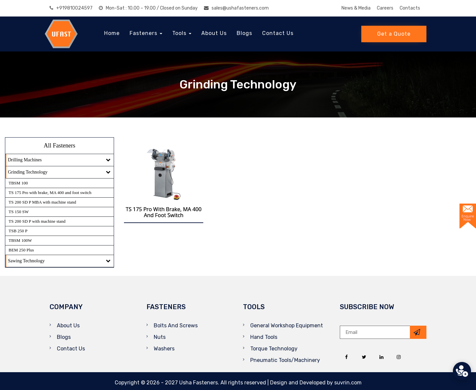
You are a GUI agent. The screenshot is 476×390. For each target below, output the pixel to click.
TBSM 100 (18, 182)
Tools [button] (181, 33)
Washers (164, 348)
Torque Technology (274, 348)
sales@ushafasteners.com (236, 8)
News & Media (356, 8)
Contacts (410, 8)
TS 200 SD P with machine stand (37, 221)
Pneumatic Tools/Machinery (285, 360)
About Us (214, 33)
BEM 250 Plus (21, 249)
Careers (385, 8)
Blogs (244, 33)
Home (112, 33)
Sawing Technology (26, 260)
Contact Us (278, 33)
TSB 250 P (18, 230)
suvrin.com (348, 382)
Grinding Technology (28, 172)
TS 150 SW (19, 211)
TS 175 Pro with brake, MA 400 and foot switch (50, 192)
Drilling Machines (25, 159)
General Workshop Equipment (286, 325)
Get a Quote (394, 34)
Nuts (160, 337)
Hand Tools (263, 337)
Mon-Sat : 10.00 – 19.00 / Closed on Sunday (148, 8)
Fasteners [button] (146, 33)
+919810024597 (71, 8)
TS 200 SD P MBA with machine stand (42, 202)
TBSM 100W (20, 240)
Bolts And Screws (176, 325)
